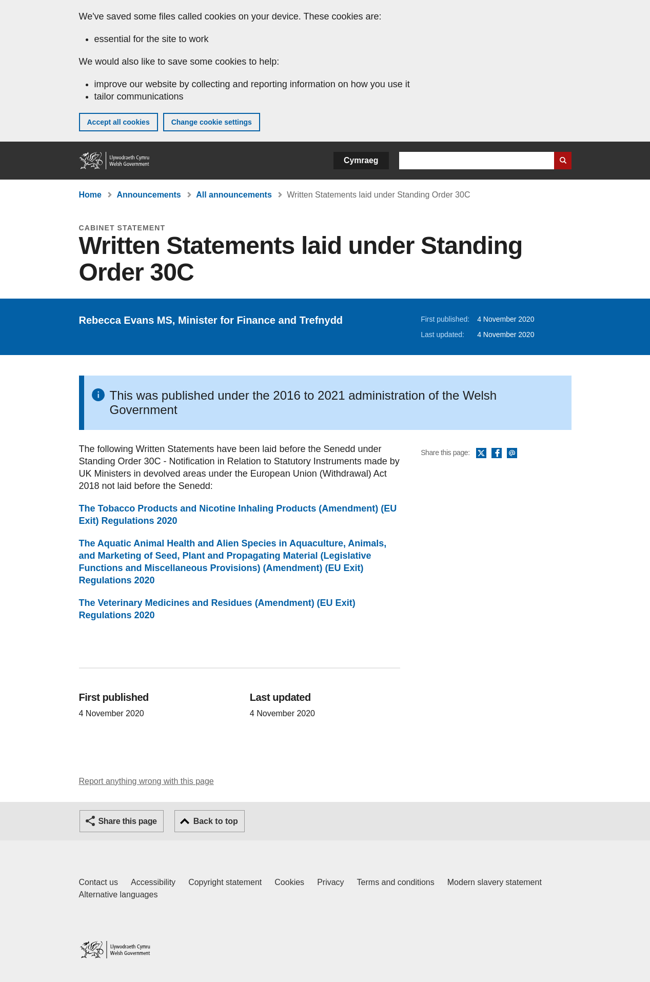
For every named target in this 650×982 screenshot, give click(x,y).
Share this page (128, 821)
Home (90, 194)
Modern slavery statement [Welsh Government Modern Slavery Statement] (494, 882)
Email (512, 453)
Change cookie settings (211, 122)
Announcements (148, 194)
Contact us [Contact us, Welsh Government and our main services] (98, 882)
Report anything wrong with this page (146, 781)
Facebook (496, 453)
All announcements (234, 194)
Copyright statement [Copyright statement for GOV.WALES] (225, 882)
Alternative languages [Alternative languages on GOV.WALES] (118, 894)
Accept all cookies (118, 122)
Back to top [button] (215, 821)
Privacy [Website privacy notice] (330, 882)
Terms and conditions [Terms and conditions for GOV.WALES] (396, 882)
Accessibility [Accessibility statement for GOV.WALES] (153, 882)
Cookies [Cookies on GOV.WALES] (289, 882)
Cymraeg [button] (361, 160)
